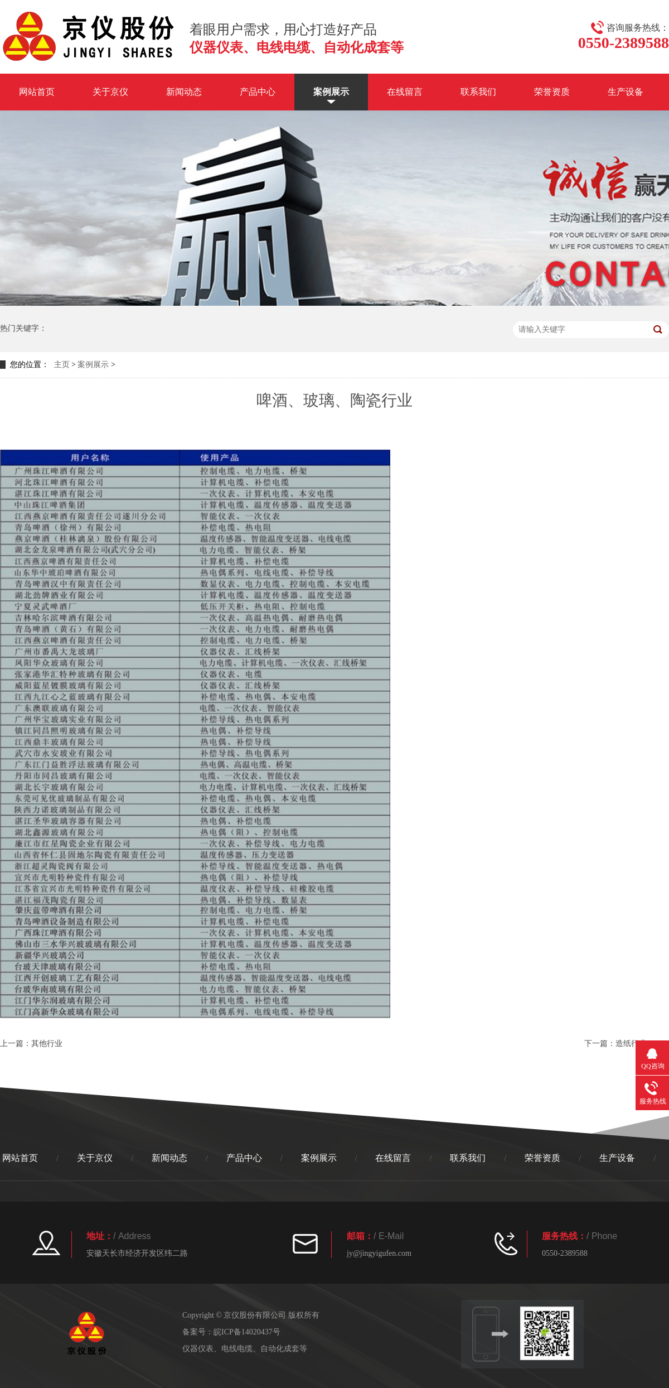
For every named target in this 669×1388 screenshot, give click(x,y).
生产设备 (625, 92)
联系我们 (478, 92)
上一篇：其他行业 (31, 1043)
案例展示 (331, 92)
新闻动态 (184, 92)
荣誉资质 (552, 92)
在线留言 (405, 92)
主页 (62, 364)
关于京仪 (110, 92)
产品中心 (257, 92)
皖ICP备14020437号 (247, 1332)
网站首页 (37, 92)
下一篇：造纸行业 (615, 1043)
